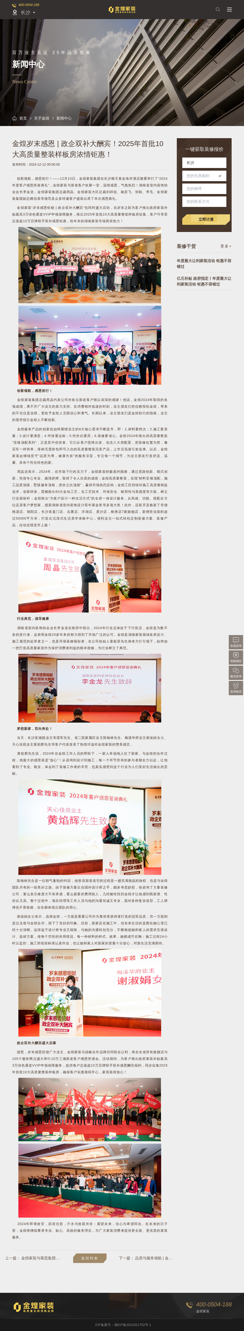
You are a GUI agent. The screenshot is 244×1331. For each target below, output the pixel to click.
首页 (19, 118)
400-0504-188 (28, 5)
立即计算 (209, 219)
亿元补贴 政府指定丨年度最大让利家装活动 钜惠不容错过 (204, 294)
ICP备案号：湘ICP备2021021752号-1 (123, 1325)
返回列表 (89, 1258)
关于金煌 (41, 118)
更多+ (226, 252)
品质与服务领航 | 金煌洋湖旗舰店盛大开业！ (197, 1258)
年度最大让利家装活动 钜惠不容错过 (204, 277)
